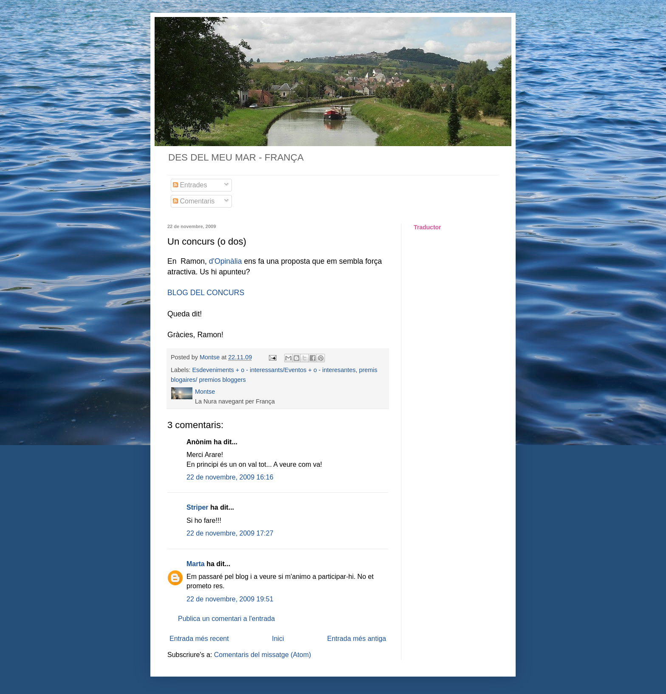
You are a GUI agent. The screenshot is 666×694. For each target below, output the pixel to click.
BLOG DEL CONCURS (205, 292)
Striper (197, 507)
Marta (195, 563)
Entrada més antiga (356, 638)
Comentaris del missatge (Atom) (262, 654)
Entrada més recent (199, 638)
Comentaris (193, 201)
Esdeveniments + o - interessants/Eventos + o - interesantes (274, 370)
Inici (278, 638)
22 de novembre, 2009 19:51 (230, 599)
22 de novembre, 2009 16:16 (230, 477)
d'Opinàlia (225, 261)
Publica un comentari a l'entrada (226, 618)
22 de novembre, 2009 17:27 (230, 533)
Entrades (190, 185)
